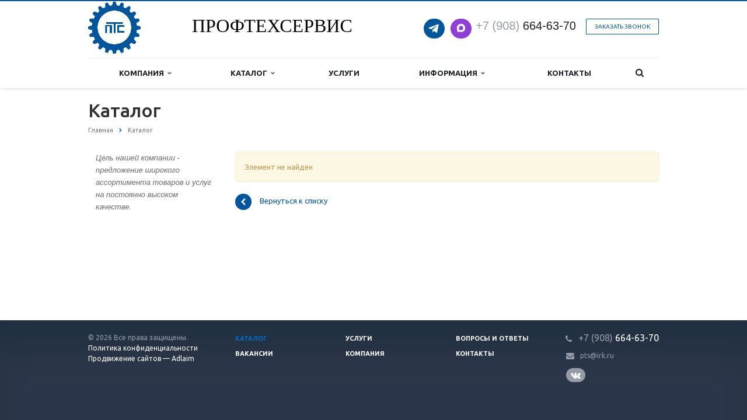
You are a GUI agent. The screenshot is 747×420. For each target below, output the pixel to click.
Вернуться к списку (281, 202)
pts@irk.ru (597, 355)
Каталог (252, 73)
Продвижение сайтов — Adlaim (141, 358)
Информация (451, 73)
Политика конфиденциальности (143, 348)
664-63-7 (523, 25)
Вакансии (254, 353)
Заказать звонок (622, 26)
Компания (145, 73)
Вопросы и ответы (492, 338)
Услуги (344, 73)
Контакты (569, 73)
